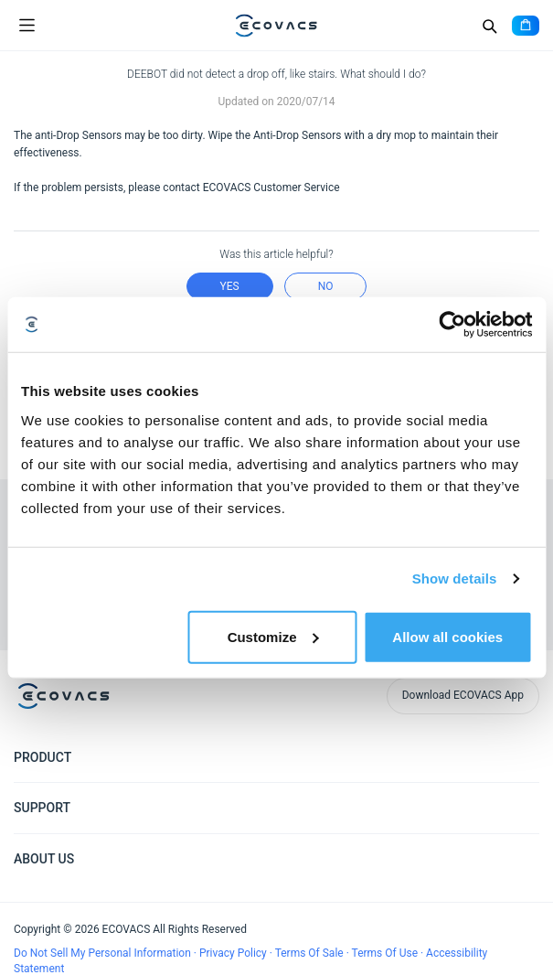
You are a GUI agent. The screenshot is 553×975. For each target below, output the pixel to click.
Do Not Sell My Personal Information (104, 953)
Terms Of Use (386, 953)
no (326, 286)
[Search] (489, 25)
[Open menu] (26, 25)
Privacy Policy (234, 953)
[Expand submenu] (525, 756)
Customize (273, 636)
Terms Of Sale (310, 953)
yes (229, 286)
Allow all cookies (447, 636)
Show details (454, 578)
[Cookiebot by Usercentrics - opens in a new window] (452, 324)
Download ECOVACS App (463, 695)
